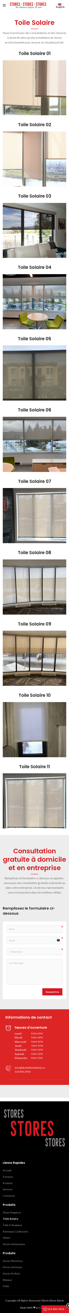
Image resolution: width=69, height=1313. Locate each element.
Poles (6, 1286)
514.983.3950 (23, 1071)
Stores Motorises (13, 1260)
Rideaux (7, 1279)
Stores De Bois (11, 1273)
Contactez (9, 1195)
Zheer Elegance (12, 1212)
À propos (8, 1176)
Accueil (7, 1170)
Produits (8, 1183)
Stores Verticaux (12, 1267)
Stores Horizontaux (14, 1244)
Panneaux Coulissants (15, 1231)
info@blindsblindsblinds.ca (30, 1067)
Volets (6, 1237)
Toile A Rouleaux (12, 1225)
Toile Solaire (10, 1218)
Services (8, 1189)
